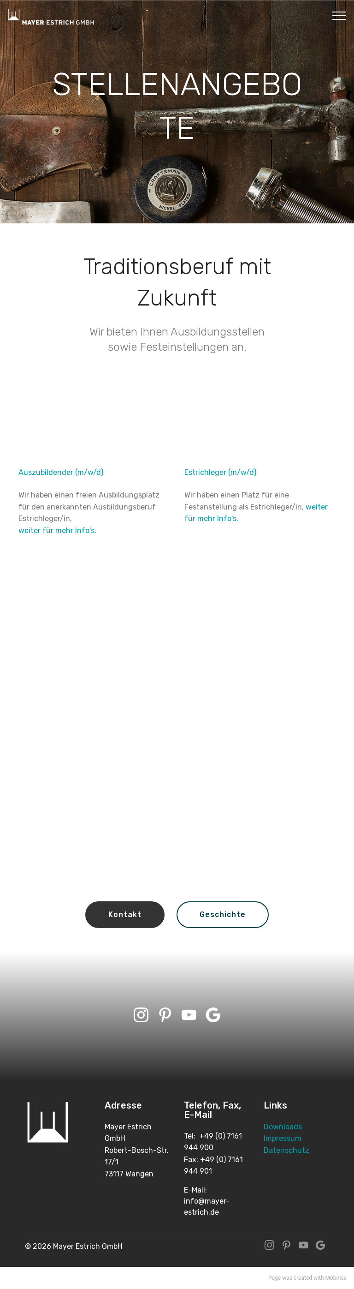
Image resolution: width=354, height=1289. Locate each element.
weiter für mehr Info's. (57, 530)
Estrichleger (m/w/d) (220, 472)
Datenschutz (286, 1150)
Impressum (282, 1138)
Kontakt (125, 914)
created (303, 1278)
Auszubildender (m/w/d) (60, 472)
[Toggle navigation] (339, 15)
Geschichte (223, 914)
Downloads (283, 1126)
